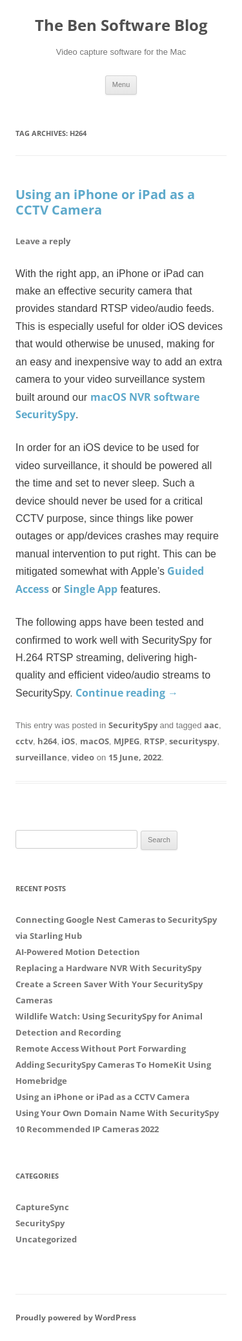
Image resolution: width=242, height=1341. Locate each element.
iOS (68, 741)
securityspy (193, 741)
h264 (47, 741)
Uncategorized (46, 1239)
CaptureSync (42, 1207)
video (83, 757)
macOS (94, 741)
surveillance (41, 757)
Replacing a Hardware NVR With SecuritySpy (108, 968)
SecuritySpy (132, 725)
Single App (90, 589)
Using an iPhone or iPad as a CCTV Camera (105, 202)
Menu (121, 84)
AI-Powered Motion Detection (77, 952)
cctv (24, 741)
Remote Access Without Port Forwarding (100, 1048)
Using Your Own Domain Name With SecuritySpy (117, 1113)
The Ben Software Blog (121, 25)
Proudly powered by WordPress (75, 1317)
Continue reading (127, 693)
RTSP (154, 741)
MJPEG (126, 741)
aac (211, 725)
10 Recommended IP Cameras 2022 (87, 1129)
